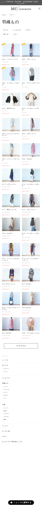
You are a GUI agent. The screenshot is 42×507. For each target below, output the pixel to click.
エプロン (6, 418)
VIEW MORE (21, 347)
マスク (4, 437)
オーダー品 (6, 432)
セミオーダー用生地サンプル (12, 443)
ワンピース (6, 379)
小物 (3, 406)
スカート (6, 370)
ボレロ (6, 34)
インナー (5, 427)
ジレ (15, 34)
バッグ (6, 409)
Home (4, 15)
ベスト (28, 30)
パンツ (6, 373)
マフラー (6, 415)
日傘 (5, 412)
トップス (5, 361)
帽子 (5, 420)
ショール (17, 30)
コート (6, 30)
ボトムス (5, 366)
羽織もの (5, 384)
